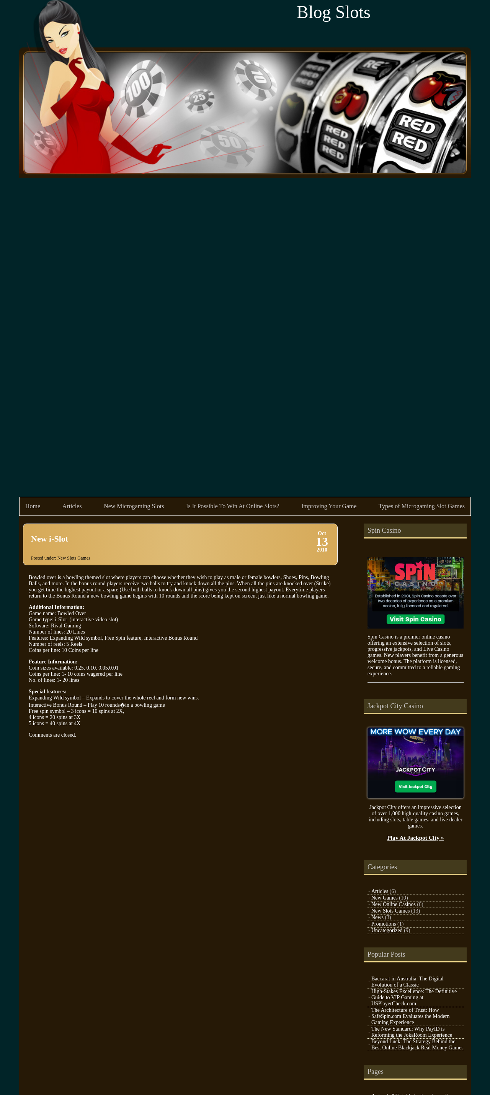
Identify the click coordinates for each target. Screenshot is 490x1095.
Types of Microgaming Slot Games (422, 506)
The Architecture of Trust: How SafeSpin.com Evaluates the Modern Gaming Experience (410, 1016)
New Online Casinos (393, 904)
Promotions (383, 924)
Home (32, 506)
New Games (384, 898)
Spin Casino (381, 637)
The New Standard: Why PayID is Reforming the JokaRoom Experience (411, 1032)
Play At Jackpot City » (415, 837)
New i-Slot (49, 538)
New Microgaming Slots (134, 506)
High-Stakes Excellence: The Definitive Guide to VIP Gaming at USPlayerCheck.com (414, 997)
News (377, 917)
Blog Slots (334, 12)
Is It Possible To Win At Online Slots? (232, 506)
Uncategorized (387, 930)
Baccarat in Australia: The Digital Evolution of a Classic (407, 982)
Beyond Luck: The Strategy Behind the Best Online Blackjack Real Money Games (417, 1045)
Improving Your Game (328, 506)
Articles (72, 506)
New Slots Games (73, 558)
